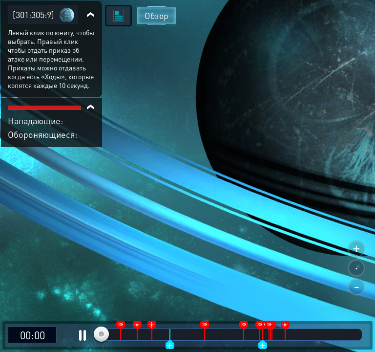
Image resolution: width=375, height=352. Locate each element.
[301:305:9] (33, 14)
